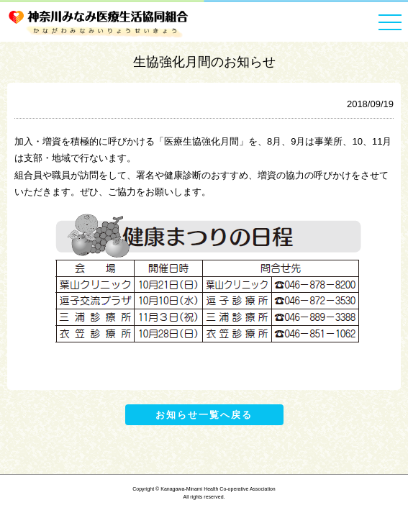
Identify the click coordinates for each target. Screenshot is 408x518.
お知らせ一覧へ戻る (204, 414)
